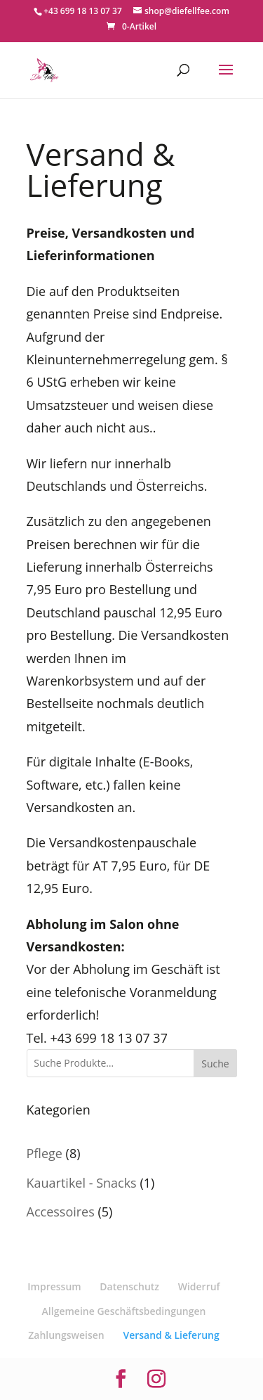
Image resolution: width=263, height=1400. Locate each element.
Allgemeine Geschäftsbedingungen (124, 1311)
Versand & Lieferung (171, 1335)
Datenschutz (129, 1286)
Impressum (54, 1286)
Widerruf (199, 1286)
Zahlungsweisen (66, 1335)
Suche (215, 1063)
